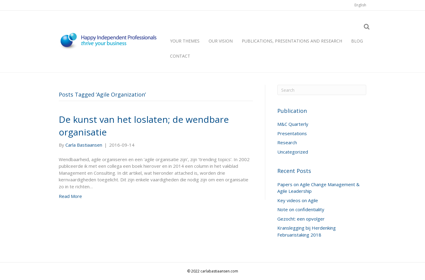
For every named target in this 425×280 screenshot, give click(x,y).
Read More (70, 196)
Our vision (221, 41)
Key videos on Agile (297, 200)
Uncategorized (292, 152)
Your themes (185, 41)
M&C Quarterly (292, 124)
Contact (180, 56)
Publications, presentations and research (292, 41)
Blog (357, 41)
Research (287, 142)
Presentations (292, 133)
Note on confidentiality (300, 209)
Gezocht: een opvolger (301, 219)
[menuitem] (360, 5)
